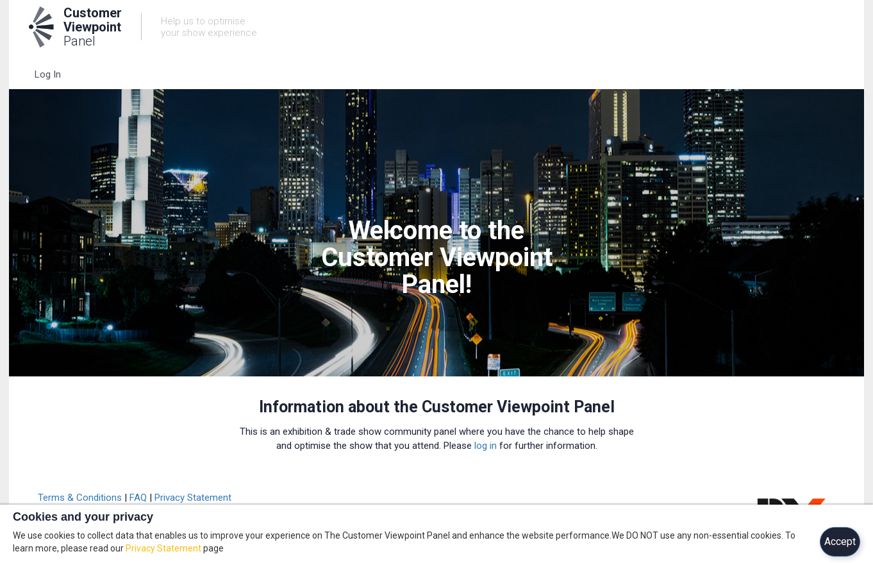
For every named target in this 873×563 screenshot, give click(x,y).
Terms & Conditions (80, 497)
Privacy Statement (192, 497)
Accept (840, 541)
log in (485, 445)
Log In (48, 74)
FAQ (138, 497)
